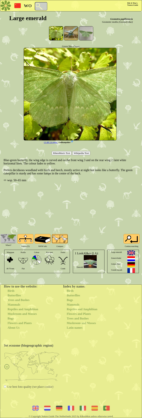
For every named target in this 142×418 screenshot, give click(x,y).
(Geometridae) (126, 21)
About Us (13, 327)
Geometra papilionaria (121, 19)
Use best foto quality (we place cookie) (29, 386)
